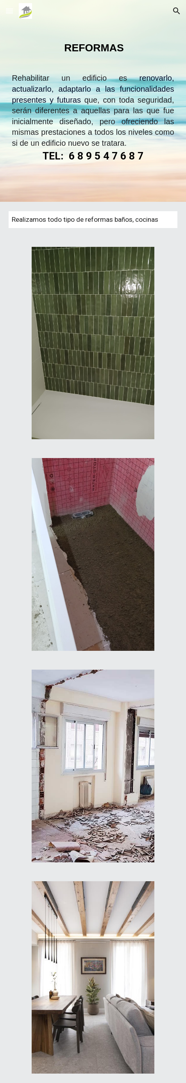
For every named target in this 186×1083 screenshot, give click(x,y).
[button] (9, 11)
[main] (93, 111)
